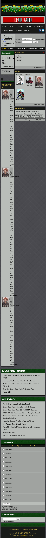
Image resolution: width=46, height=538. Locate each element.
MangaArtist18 (20, 84)
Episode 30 (8, 449)
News (12, 26)
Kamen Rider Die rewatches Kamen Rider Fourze (19, 407)
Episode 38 (8, 483)
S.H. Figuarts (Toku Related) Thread (14, 424)
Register (10, 48)
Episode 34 (8, 466)
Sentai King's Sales (9, 432)
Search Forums (8, 515)
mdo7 (17, 117)
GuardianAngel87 (37, 115)
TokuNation (8, 38)
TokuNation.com (9, 36)
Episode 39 (8, 487)
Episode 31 (8, 453)
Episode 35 (8, 470)
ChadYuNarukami (29, 114)
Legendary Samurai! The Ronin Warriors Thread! (18, 421)
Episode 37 (8, 479)
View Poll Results (8, 506)
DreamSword (15, 176)
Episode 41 (8, 495)
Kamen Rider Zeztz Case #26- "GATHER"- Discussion (20, 410)
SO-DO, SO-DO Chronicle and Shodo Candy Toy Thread (21, 413)
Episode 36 (8, 474)
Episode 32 (8, 458)
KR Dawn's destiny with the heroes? (14, 435)
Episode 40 (8, 491)
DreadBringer (39, 114)
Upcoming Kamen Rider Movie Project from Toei (18, 389)
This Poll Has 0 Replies (10, 509)
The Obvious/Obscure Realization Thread (16, 404)
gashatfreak (27, 115)
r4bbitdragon (23, 117)
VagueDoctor (39, 117)
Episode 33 (8, 462)
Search (41, 48)
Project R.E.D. (7, 392)
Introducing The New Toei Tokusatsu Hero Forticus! (19, 381)
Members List (8, 39)
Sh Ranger (31, 117)
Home (5, 26)
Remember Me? (39, 39)
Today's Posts (32, 48)
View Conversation (14, 165)
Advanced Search (9, 521)
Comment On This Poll (10, 508)
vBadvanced (24, 535)
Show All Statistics (38, 67)
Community (20, 48)
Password (18, 42)
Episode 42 (8, 500)
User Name (18, 39)
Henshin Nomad (29, 84)
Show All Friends (39, 104)
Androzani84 (20, 99)
